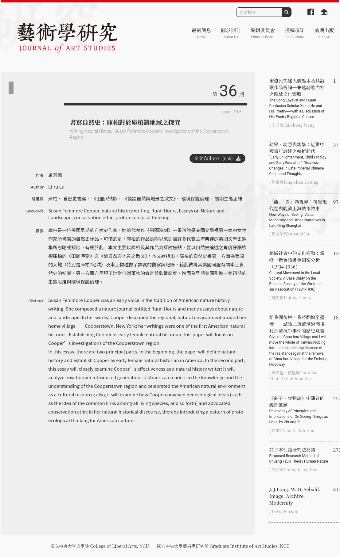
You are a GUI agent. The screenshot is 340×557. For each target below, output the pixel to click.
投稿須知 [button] (294, 33)
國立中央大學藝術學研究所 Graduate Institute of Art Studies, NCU (223, 546)
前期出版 (324, 33)
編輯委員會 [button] (262, 33)
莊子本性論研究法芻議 (298, 455)
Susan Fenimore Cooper (73, 210)
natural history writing (125, 210)
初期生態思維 (228, 198)
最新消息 (201, 33)
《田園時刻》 (104, 198)
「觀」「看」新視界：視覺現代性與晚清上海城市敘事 (298, 213)
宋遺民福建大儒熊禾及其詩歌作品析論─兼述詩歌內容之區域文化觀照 (298, 98)
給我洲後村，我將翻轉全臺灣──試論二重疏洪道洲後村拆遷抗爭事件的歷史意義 (298, 340)
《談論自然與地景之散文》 (149, 198)
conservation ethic (93, 217)
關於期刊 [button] (230, 33)
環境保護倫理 (195, 198)
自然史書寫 (74, 198)
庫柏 (52, 198)
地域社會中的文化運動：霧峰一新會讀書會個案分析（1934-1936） (298, 271)
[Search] (259, 12)
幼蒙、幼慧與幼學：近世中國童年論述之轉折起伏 (298, 159)
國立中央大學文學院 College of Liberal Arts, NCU (99, 546)
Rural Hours (164, 210)
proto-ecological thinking (142, 217)
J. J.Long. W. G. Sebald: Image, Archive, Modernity (295, 496)
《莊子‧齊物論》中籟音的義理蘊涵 (298, 410)
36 (228, 91)
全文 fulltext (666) (217, 158)
